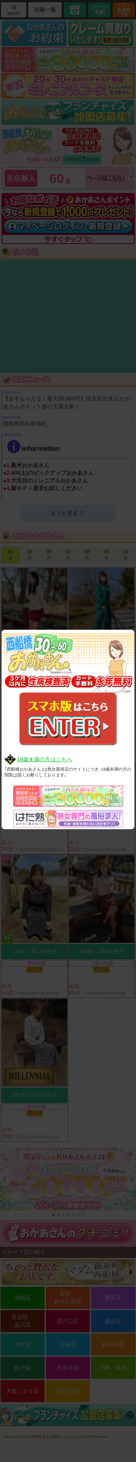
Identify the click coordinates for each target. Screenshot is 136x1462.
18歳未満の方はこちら (44, 759)
